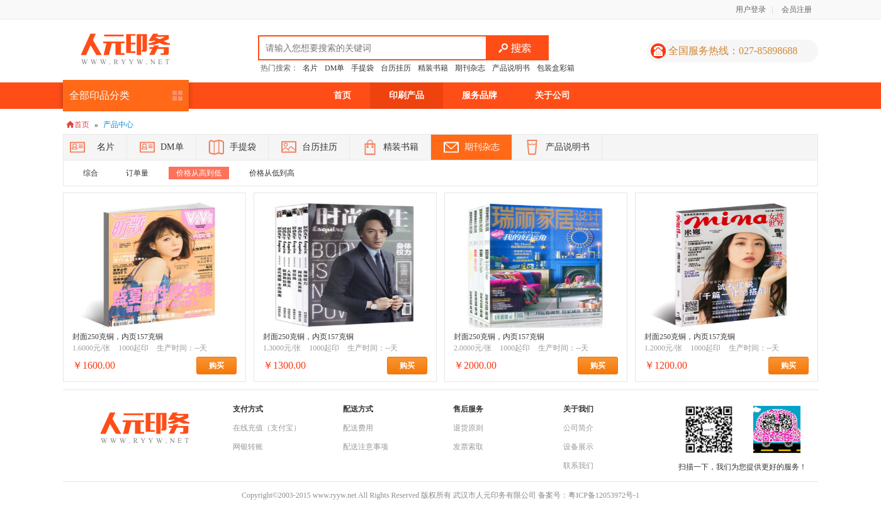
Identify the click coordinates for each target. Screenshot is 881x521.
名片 (310, 68)
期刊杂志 (470, 68)
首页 (342, 95)
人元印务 (125, 49)
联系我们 (578, 465)
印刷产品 (406, 95)
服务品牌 (479, 95)
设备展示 (578, 446)
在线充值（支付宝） (267, 427)
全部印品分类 (99, 95)
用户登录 (751, 9)
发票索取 (468, 446)
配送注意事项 (365, 446)
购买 (223, 365)
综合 (90, 173)
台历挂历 (396, 68)
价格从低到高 (272, 173)
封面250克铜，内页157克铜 (117, 336)
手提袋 (362, 68)
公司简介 (578, 427)
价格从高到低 (199, 173)
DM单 (334, 68)
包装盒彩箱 (556, 68)
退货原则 (468, 427)
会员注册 (797, 9)
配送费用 (358, 427)
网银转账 (248, 446)
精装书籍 (433, 68)
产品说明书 (511, 68)
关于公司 (552, 95)
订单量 (137, 173)
